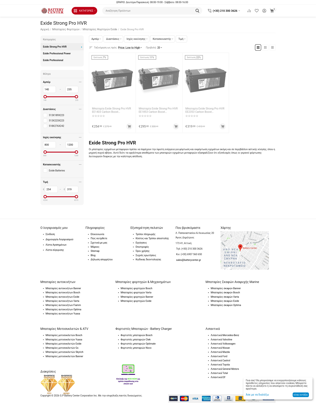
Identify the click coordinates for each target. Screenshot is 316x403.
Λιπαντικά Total (219, 373)
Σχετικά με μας (99, 242)
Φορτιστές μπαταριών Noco (136, 347)
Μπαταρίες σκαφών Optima (226, 305)
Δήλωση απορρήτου (102, 259)
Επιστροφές (142, 246)
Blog (93, 255)
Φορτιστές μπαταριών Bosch (137, 335)
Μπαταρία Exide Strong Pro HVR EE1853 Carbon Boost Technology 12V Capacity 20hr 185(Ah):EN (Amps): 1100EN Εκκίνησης (159, 109)
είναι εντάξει (301, 394)
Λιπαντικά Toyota (220, 364)
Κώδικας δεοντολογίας (148, 259)
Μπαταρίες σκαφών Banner (226, 288)
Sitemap (95, 251)
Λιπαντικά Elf (218, 377)
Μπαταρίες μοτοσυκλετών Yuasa (64, 339)
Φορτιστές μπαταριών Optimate (138, 343)
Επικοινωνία (97, 234)
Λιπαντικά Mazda (220, 352)
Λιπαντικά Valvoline (221, 339)
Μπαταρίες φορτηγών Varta (136, 292)
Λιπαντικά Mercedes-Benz (225, 335)
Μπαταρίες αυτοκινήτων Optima (63, 309)
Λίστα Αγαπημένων (56, 244)
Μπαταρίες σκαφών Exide (225, 301)
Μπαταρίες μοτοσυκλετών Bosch (64, 335)
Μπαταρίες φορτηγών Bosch (136, 288)
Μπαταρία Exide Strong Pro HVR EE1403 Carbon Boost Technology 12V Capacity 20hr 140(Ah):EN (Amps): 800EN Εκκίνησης (112, 109)
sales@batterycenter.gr (188, 260)
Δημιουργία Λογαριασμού (59, 239)
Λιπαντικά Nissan (220, 347)
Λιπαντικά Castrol (220, 360)
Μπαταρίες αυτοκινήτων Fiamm (63, 305)
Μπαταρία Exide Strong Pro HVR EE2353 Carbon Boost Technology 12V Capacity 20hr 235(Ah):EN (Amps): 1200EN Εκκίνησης (205, 109)
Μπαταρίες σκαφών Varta (225, 296)
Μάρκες (95, 246)
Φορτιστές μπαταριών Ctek (136, 339)
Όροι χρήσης (143, 251)
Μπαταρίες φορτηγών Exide (136, 301)
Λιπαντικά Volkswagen (223, 343)
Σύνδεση (50, 234)
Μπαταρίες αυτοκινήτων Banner (63, 288)
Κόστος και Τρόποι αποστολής (152, 238)
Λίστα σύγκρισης (55, 250)
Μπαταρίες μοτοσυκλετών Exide (63, 343)
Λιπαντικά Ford (219, 356)
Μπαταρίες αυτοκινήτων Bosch (63, 292)
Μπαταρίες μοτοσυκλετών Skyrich (64, 352)
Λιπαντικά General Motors (225, 369)
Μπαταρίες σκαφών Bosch (225, 292)
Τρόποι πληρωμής (145, 234)
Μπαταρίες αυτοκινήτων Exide (62, 296)
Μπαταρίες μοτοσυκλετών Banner (64, 356)
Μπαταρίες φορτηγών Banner (137, 296)
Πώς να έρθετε (99, 238)
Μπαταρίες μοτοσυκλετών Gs (62, 347)
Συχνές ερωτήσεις (146, 255)
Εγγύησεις (141, 242)
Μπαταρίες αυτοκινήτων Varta (62, 301)
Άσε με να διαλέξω (256, 394)
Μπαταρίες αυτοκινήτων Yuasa (63, 313)
